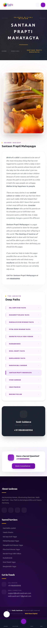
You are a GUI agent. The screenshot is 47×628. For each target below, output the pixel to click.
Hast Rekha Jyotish (9, 528)
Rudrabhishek (7, 558)
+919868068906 (23, 430)
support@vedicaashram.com (19, 593)
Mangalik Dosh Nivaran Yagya (13, 545)
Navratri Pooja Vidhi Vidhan (12, 554)
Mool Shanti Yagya (9, 562)
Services (15, 51)
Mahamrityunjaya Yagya (11, 541)
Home (4, 51)
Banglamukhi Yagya (9, 566)
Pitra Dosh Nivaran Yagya (11, 549)
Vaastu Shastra (8, 532)
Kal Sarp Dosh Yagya (10, 537)
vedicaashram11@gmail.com (19, 596)
